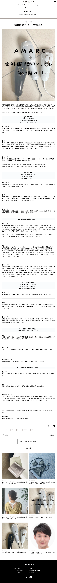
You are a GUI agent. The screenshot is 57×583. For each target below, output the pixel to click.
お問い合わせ (31, 572)
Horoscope (23, 7)
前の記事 (5, 435)
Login (52, 2)
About (35, 7)
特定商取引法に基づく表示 (34, 570)
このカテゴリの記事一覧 (29, 441)
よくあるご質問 (17, 572)
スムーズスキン (6, 429)
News (29, 7)
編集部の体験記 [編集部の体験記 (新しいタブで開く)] (41, 105)
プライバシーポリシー (18, 570)
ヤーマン (19, 429)
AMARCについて (17, 568)
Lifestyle (36, 5)
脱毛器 (33, 429)
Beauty (30, 5)
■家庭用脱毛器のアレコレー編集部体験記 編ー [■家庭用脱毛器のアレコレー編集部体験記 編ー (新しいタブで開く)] (15, 418)
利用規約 (30, 568)
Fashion (24, 5)
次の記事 (51, 435)
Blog (19, 5)
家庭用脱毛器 (26, 429)
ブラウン (13, 429)
